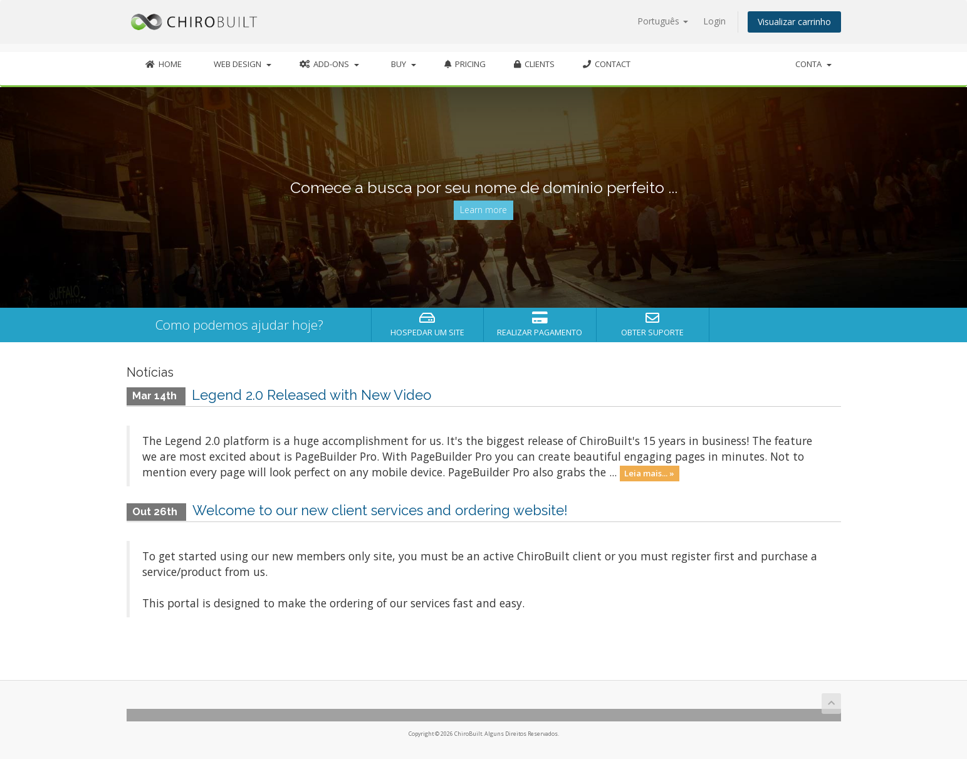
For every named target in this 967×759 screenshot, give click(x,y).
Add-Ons (329, 64)
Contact (606, 64)
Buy (401, 64)
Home (163, 64)
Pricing (465, 64)
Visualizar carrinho (794, 22)
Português (662, 21)
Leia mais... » (649, 473)
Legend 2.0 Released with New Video (311, 395)
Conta (813, 64)
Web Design (240, 64)
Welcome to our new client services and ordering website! (380, 510)
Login (714, 21)
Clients (534, 64)
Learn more (483, 210)
